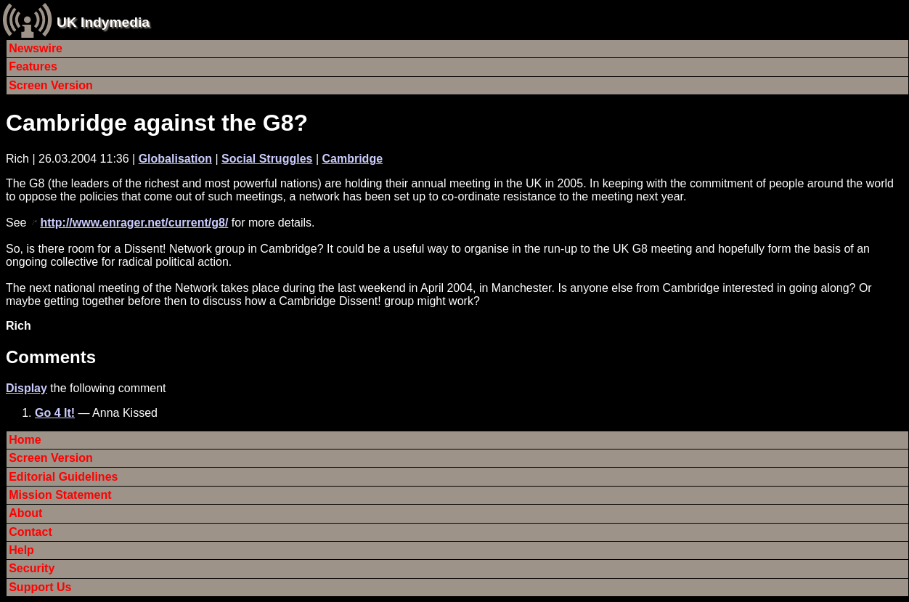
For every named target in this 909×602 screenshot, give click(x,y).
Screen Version (51, 85)
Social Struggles (266, 158)
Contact (30, 532)
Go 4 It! (55, 413)
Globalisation (175, 158)
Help (21, 550)
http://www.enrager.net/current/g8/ (134, 222)
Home (25, 440)
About (25, 513)
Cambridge (352, 158)
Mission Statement (60, 495)
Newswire (35, 48)
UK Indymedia (103, 22)
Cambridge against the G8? (157, 123)
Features (33, 66)
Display (26, 388)
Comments (51, 357)
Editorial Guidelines (63, 477)
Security (31, 568)
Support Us (40, 587)
